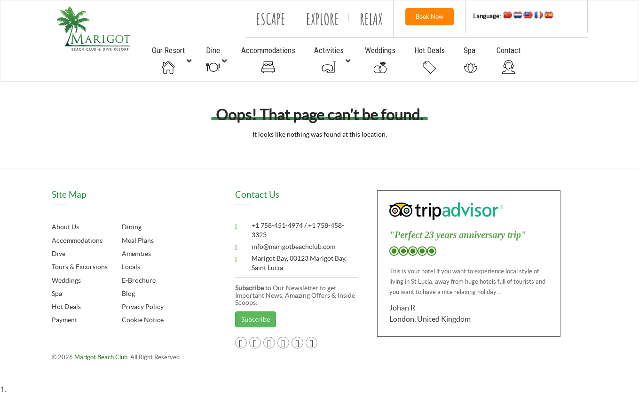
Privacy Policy (143, 306)
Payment (64, 320)
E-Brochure (139, 280)
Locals (131, 267)
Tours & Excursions (80, 267)
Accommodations (77, 240)
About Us (65, 227)
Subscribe (255, 319)
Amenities (136, 253)
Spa (57, 293)
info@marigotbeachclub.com (293, 246)
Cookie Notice (143, 320)
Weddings (66, 280)
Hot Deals (66, 306)
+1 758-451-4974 (278, 225)
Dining (132, 227)
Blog (128, 293)
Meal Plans (138, 240)
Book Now (429, 16)
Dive (58, 253)
